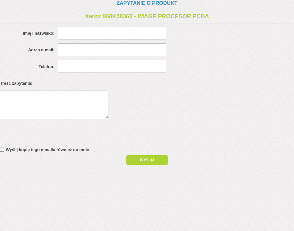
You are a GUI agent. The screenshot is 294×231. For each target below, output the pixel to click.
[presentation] (55, 134)
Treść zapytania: (16, 83)
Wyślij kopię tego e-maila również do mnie (47, 149)
